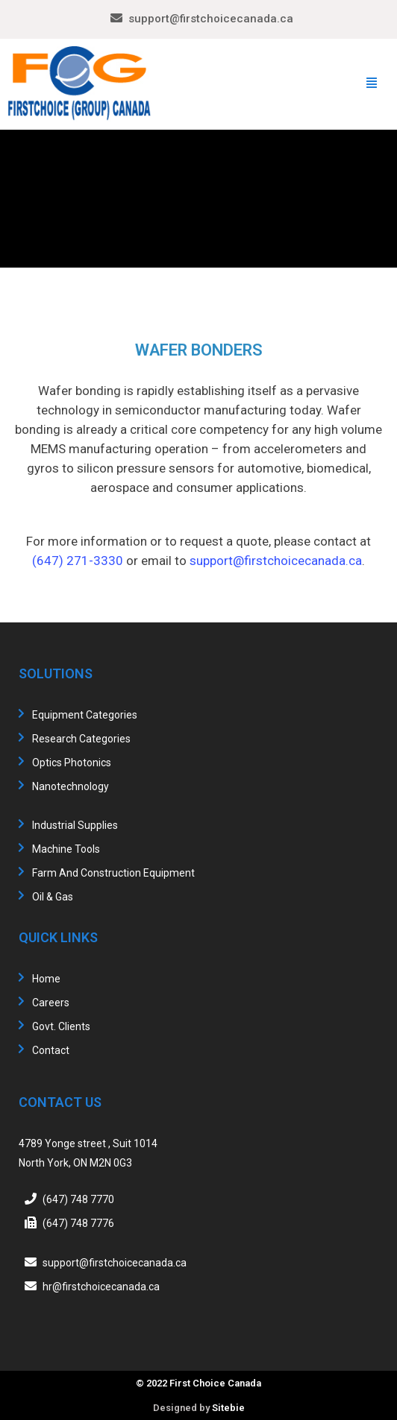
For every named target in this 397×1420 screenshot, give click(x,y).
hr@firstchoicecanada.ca (101, 1287)
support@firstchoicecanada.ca (210, 18)
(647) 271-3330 (77, 560)
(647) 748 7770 (78, 1199)
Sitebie (228, 1407)
